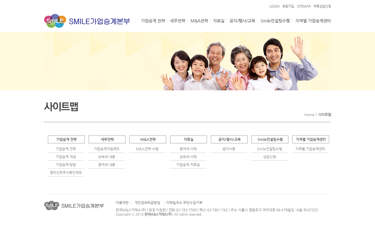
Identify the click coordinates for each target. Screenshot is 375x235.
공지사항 (228, 149)
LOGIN (274, 6)
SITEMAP (304, 6)
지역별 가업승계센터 (313, 20)
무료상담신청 (322, 6)
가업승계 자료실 (188, 165)
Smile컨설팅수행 (275, 20)
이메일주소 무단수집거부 (184, 203)
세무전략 (177, 20)
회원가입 (288, 6)
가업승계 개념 (66, 157)
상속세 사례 (188, 157)
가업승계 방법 (66, 165)
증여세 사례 (188, 149)
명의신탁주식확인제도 (66, 172)
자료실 (218, 20)
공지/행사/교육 (242, 20)
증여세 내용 (106, 165)
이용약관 (122, 203)
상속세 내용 (106, 157)
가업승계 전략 (153, 20)
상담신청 (269, 157)
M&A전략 (199, 20)
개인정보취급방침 (147, 203)
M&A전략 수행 (147, 149)
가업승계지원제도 (107, 149)
